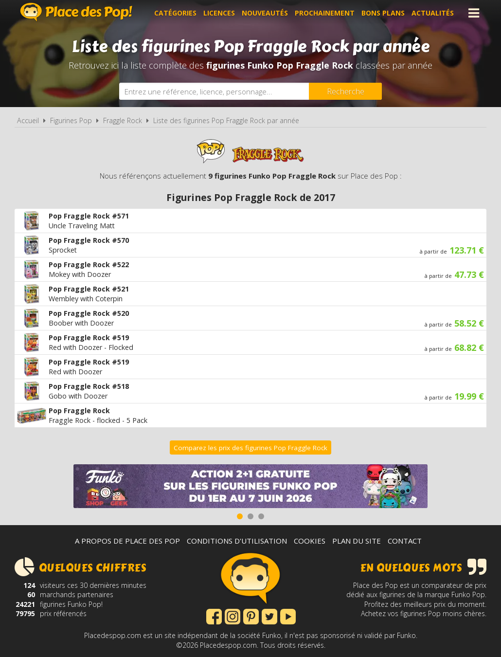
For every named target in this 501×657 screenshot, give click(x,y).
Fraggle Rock (122, 120)
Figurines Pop (71, 120)
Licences (219, 13)
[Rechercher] (345, 91)
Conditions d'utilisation (237, 541)
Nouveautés (265, 13)
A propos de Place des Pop (127, 541)
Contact (405, 541)
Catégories (175, 13)
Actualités (433, 13)
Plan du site (356, 541)
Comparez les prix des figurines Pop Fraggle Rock (250, 447)
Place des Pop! (76, 12)
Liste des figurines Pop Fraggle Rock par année (226, 120)
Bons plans (383, 13)
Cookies (309, 541)
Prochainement (325, 13)
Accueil (28, 120)
